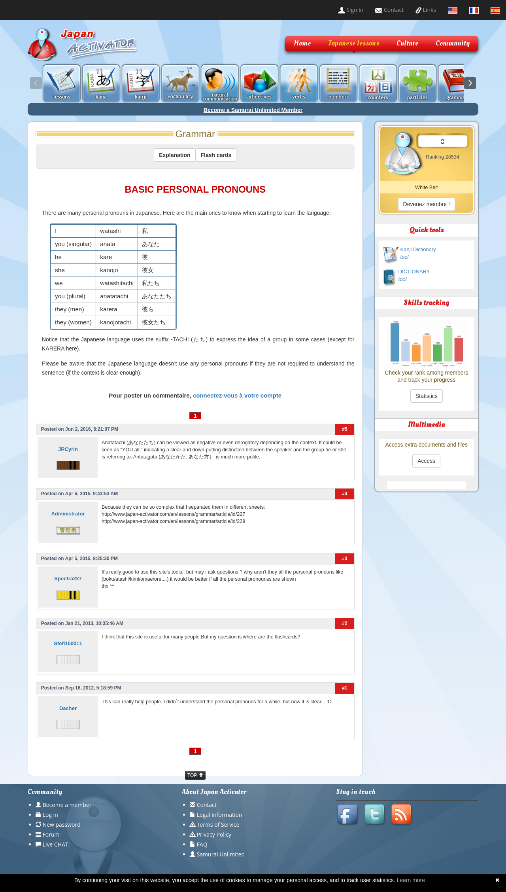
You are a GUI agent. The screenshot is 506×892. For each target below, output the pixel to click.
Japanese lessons (353, 43)
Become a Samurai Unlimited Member (253, 110)
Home (302, 43)
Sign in (351, 9)
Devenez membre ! (426, 204)
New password (62, 824)
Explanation (174, 155)
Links (425, 9)
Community (453, 43)
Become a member (67, 805)
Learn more (410, 880)
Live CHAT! (56, 844)
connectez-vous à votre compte (237, 395)
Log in (50, 814)
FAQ (202, 844)
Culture (407, 43)
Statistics (426, 396)
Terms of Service (218, 824)
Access (426, 461)
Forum (51, 834)
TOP (195, 775)
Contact (389, 9)
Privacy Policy (214, 834)
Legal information (219, 814)
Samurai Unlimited (221, 854)
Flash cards (216, 155)
